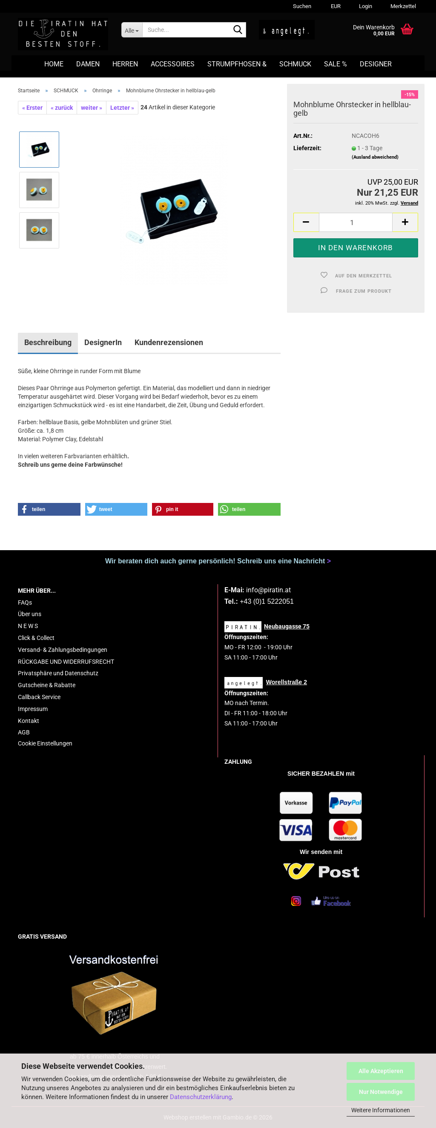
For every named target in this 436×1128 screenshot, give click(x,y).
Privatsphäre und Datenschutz (58, 673)
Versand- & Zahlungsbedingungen (62, 649)
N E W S (28, 626)
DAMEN (88, 64)
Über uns (29, 614)
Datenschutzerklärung (201, 1097)
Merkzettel (402, 6)
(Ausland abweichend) (375, 157)
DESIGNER (376, 64)
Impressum (33, 708)
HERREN (125, 64)
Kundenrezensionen (169, 342)
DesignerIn (103, 342)
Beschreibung (48, 342)
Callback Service (39, 697)
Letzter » (122, 107)
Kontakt (28, 720)
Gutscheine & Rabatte (46, 685)
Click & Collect (36, 637)
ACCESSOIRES (173, 64)
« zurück (62, 107)
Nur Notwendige (381, 1091)
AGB (24, 732)
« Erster (32, 107)
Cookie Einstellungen (45, 743)
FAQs (25, 602)
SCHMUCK (295, 64)
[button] (334, 6)
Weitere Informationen (380, 1110)
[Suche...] (131, 29)
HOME (53, 64)
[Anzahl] (356, 222)
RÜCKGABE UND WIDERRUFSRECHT (66, 661)
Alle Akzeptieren (381, 1071)
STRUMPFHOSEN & (237, 64)
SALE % (335, 64)
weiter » (91, 107)
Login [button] (365, 6)
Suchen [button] (302, 6)
